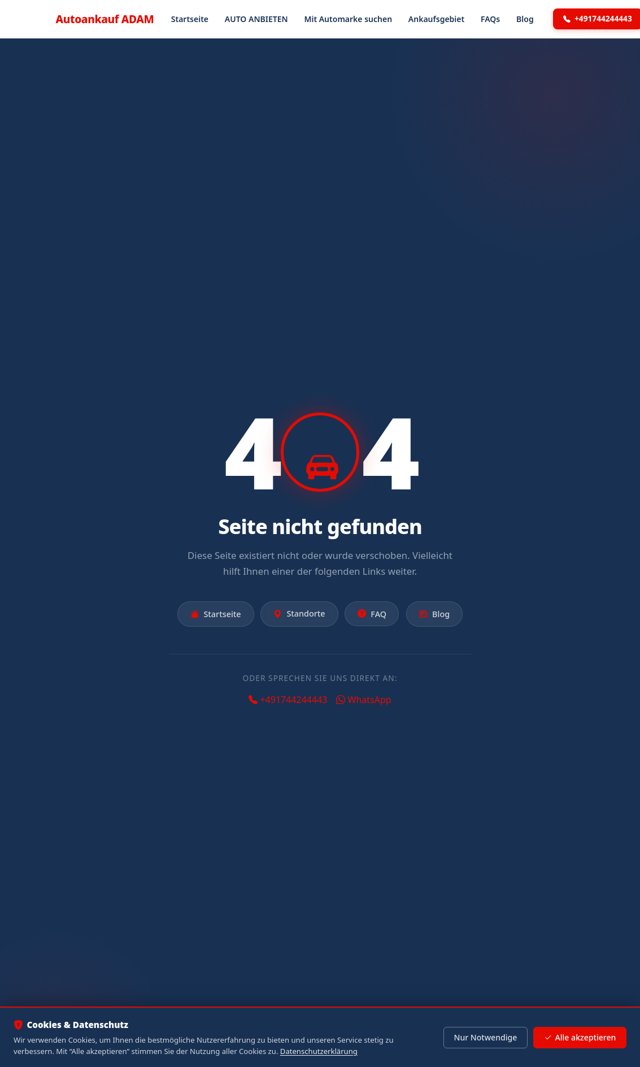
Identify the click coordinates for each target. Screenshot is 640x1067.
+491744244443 (288, 699)
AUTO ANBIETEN (256, 19)
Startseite (189, 19)
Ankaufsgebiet (436, 19)
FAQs (490, 19)
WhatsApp (363, 699)
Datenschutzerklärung (319, 1051)
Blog (525, 19)
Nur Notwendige (485, 1037)
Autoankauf (105, 19)
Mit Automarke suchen (348, 19)
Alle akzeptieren (580, 1037)
